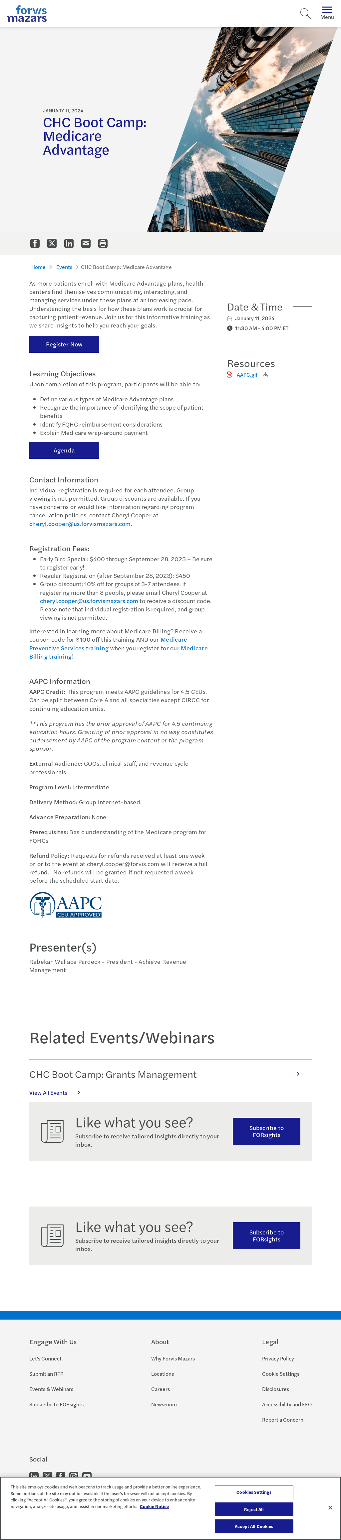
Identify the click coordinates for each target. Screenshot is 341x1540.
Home (38, 267)
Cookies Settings (253, 1492)
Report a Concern (282, 1419)
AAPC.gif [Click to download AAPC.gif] (247, 374)
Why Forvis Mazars (173, 1358)
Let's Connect (45, 1358)
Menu (327, 13)
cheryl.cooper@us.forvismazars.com (80, 523)
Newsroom (164, 1404)
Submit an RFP (46, 1373)
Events (64, 267)
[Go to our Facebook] (60, 1476)
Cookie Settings (280, 1373)
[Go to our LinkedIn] (34, 1476)
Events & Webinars (51, 1389)
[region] (170, 1508)
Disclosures (275, 1389)
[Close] (330, 1507)
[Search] (305, 13)
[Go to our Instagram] (73, 1476)
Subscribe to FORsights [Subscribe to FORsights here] (266, 1235)
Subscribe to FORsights (266, 1131)
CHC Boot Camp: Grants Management (167, 1074)
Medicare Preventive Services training (108, 643)
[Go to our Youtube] (87, 1476)
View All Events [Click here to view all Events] (58, 1092)
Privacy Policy (278, 1358)
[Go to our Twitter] (47, 1476)
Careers (160, 1389)
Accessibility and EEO (287, 1404)
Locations (162, 1373)
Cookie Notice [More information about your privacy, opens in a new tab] (154, 1506)
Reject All (254, 1509)
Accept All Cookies (254, 1526)
